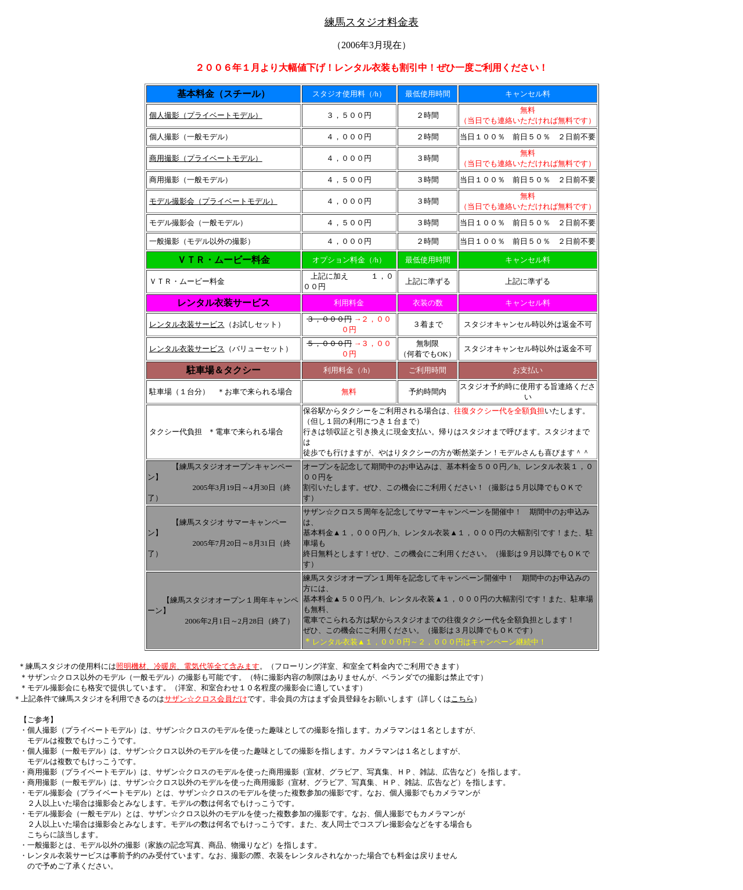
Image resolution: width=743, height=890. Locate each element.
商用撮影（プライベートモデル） (205, 158)
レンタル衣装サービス (187, 324)
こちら (462, 698)
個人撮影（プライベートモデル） (205, 115)
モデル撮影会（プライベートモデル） (213, 201)
